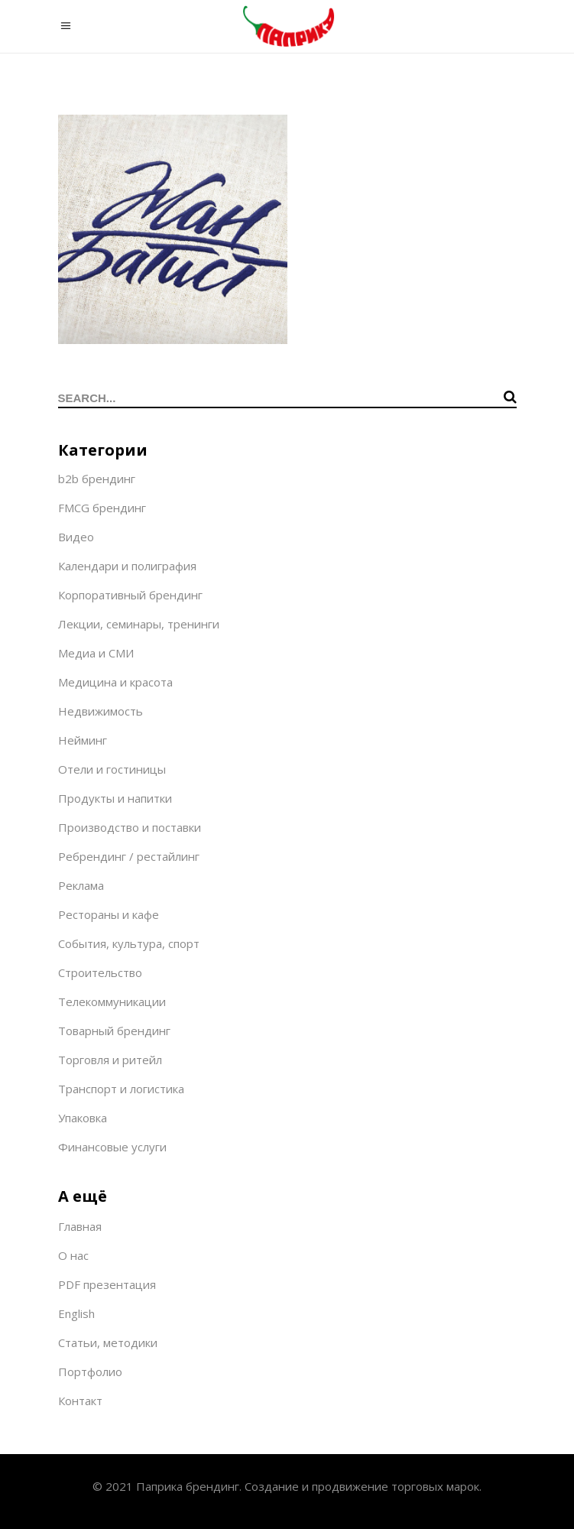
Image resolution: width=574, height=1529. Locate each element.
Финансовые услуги (112, 1146)
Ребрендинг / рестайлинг (128, 856)
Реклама (81, 885)
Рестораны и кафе (108, 914)
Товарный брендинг (114, 1030)
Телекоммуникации (112, 1001)
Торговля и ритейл (110, 1059)
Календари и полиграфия (127, 565)
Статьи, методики (107, 1342)
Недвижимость (100, 711)
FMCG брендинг (102, 507)
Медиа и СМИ (96, 653)
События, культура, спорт (128, 943)
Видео (76, 536)
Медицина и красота (115, 682)
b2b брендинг (96, 478)
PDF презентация (107, 1284)
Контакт (80, 1400)
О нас (73, 1255)
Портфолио (90, 1371)
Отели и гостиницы (112, 769)
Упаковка (82, 1117)
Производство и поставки (129, 827)
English (76, 1313)
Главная (80, 1226)
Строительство (100, 972)
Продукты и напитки (115, 798)
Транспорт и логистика (121, 1088)
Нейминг (82, 740)
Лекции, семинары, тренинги (138, 623)
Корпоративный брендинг (130, 594)
